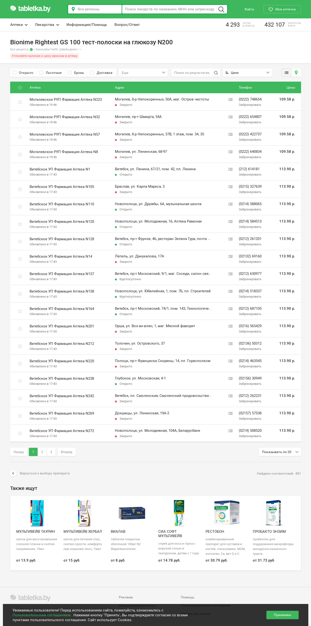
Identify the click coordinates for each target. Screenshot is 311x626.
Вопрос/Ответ (127, 24)
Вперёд (66, 452)
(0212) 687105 (250, 308)
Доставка (101, 73)
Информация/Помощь (86, 24)
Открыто (23, 73)
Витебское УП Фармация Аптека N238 (62, 378)
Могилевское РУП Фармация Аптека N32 (65, 117)
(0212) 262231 (250, 396)
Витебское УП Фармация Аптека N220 (62, 361)
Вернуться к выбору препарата (40, 473)
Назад (19, 452)
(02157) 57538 (250, 413)
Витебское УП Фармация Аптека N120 (62, 221)
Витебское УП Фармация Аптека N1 (60, 169)
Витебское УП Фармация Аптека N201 (62, 326)
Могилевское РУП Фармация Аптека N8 (64, 152)
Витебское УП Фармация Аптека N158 (62, 291)
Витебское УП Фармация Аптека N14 (61, 256)
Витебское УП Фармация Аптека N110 (62, 204)
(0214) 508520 (250, 430)
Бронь (76, 73)
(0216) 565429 (250, 326)
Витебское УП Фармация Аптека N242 (62, 396)
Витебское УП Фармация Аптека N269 (62, 413)
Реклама (126, 597)
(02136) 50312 (250, 343)
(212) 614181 (249, 169)
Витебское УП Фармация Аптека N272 (62, 431)
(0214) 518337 (250, 291)
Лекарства (47, 24)
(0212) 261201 (250, 239)
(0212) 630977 (250, 273)
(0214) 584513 (250, 221)
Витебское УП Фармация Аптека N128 (62, 239)
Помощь (187, 597)
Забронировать (250, 105)
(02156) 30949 (250, 378)
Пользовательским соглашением (42, 615)
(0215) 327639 (250, 186)
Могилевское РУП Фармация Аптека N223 (66, 99)
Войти (249, 9)
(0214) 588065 (250, 204)
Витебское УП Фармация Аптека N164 (62, 309)
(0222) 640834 (250, 151)
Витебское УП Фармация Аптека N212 (62, 343)
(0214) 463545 (250, 361)
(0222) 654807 (250, 117)
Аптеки (19, 24)
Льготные (51, 73)
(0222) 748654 (250, 99)
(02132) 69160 (250, 256)
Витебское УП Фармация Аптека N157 (62, 274)
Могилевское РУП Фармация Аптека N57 (65, 134)
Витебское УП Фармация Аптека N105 (62, 187)
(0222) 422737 (250, 134)
